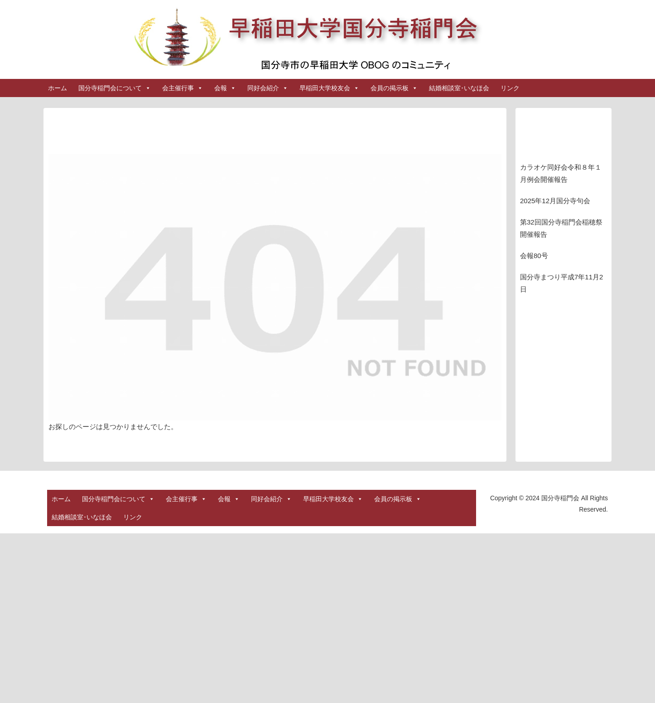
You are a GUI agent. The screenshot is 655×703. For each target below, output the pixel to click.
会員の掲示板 (394, 88)
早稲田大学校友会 (329, 88)
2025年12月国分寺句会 (555, 201)
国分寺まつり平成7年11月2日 (561, 283)
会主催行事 (182, 88)
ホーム (57, 88)
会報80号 (534, 255)
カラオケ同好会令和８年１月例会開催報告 (561, 173)
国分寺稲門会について (114, 88)
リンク (510, 88)
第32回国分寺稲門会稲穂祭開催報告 (561, 228)
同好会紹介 (267, 88)
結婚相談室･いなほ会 (459, 88)
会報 (225, 88)
